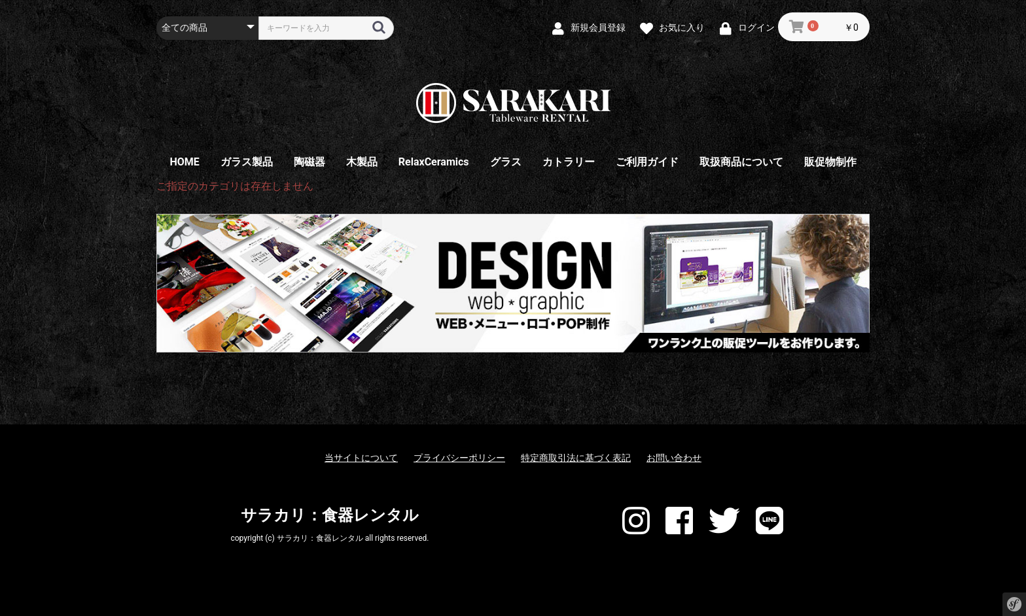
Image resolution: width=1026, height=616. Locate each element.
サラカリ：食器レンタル (330, 515)
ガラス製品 (247, 162)
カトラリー (568, 162)
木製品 (362, 162)
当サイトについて (361, 458)
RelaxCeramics (433, 162)
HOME (184, 162)
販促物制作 (830, 162)
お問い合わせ (673, 458)
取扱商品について (741, 162)
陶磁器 (309, 162)
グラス (506, 162)
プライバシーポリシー (459, 458)
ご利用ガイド (647, 162)
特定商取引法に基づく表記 (576, 458)
